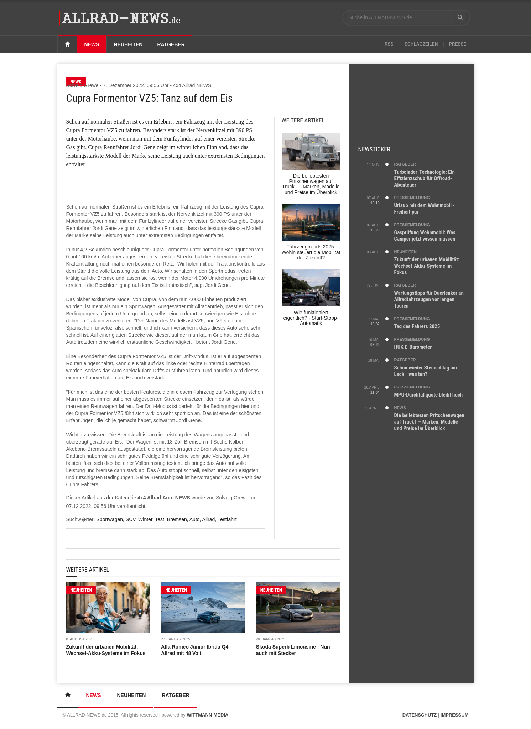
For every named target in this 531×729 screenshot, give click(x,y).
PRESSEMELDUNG (412, 197)
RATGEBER (405, 164)
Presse (458, 44)
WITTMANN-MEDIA (207, 715)
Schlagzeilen (421, 44)
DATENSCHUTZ (419, 715)
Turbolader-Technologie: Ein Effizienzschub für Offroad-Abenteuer (424, 178)
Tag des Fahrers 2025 (417, 326)
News (91, 44)
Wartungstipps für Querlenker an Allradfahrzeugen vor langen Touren (429, 299)
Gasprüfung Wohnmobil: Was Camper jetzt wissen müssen (424, 235)
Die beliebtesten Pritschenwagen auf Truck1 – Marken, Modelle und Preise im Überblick (429, 421)
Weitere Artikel (87, 569)
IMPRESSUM (455, 715)
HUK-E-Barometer (413, 347)
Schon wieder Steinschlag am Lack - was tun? (425, 370)
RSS (389, 44)
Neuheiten (128, 44)
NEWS (400, 407)
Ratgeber (171, 44)
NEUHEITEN (81, 590)
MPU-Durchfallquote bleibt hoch (428, 395)
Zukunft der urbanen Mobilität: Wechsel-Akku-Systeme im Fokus (426, 266)
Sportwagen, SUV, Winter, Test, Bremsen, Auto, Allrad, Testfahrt (166, 519)
